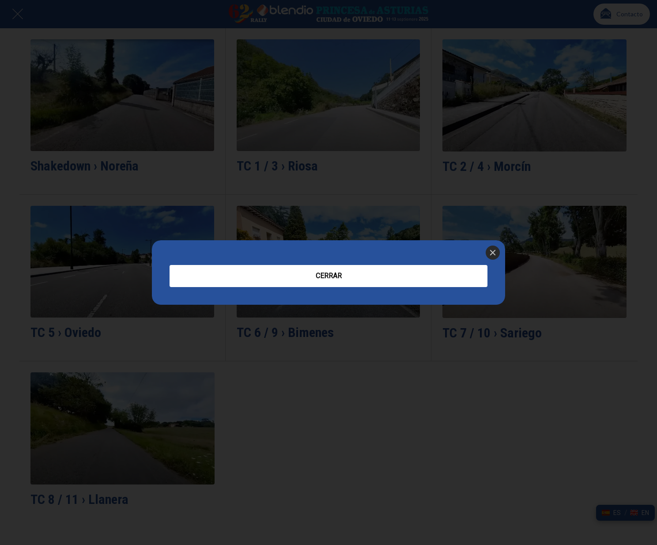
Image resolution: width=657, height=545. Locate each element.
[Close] (493, 253)
